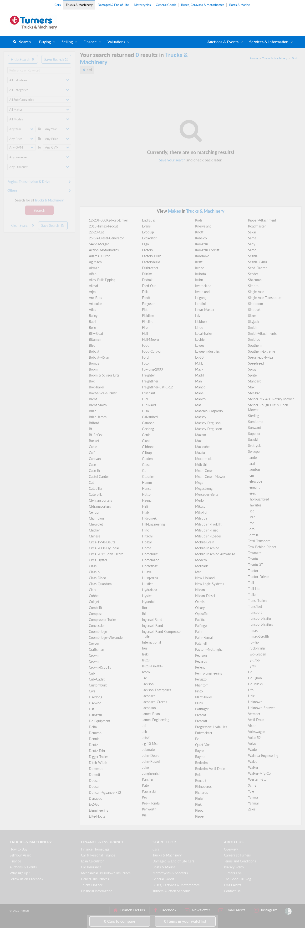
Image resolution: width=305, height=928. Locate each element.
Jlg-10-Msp (150, 744)
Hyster (147, 596)
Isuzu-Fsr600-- (152, 666)
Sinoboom (255, 304)
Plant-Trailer (203, 697)
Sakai (252, 232)
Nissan (200, 590)
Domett (94, 775)
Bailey (93, 316)
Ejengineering (98, 810)
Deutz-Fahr (97, 751)
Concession (97, 626)
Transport (255, 612)
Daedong (95, 697)
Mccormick (203, 459)
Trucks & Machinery (79, 5)
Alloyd (93, 286)
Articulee (95, 304)
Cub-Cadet (97, 679)
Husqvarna (150, 578)
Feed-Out (149, 286)
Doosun (95, 786)
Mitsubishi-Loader (208, 536)
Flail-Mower (150, 339)
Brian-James (98, 417)
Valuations (116, 41)
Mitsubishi (202, 518)
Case (92, 465)
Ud (250, 672)
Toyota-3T (255, 565)
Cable (93, 447)
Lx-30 (199, 357)
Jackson (148, 684)
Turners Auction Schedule (171, 891)
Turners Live (233, 873)
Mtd (198, 572)
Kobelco (201, 238)
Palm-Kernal (204, 637)
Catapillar (95, 488)
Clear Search (23, 225)
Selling (67, 41)
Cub (92, 673)
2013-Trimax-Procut (103, 226)
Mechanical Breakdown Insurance (106, 873)
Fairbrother (150, 268)
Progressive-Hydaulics (211, 727)
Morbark (201, 566)
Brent (93, 399)
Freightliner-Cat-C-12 (157, 387)
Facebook (164, 910)
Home (254, 58)
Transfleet (255, 606)
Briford (94, 423)
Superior (254, 434)
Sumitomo (255, 422)
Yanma (253, 797)
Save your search (172, 160)
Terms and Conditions (240, 861)
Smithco (254, 339)
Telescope (255, 481)
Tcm (251, 475)
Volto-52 (254, 738)
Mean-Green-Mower (210, 476)
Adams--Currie (99, 256)
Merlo (199, 500)
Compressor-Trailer (102, 620)
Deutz (93, 745)
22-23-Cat (96, 232)
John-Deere (150, 755)
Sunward (254, 428)
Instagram (265, 910)
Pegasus (201, 661)
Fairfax (147, 274)
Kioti (198, 220)
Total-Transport (259, 541)
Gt (144, 471)
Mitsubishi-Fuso (206, 530)
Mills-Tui (201, 512)
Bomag (94, 363)
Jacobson (149, 708)
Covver (94, 643)
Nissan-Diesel (205, 596)
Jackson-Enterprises (156, 690)
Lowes (199, 345)
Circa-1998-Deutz (102, 542)
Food (145, 345)
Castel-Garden (99, 476)
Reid (198, 775)
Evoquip (148, 232)
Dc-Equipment (99, 721)
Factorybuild (151, 262)
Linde (199, 327)
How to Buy (18, 849)
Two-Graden (257, 654)
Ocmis (199, 602)
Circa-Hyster (98, 560)
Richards (201, 792)
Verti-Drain (256, 720)
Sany (251, 244)
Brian (93, 411)
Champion (96, 518)
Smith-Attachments (262, 333)
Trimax (253, 630)
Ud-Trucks (255, 684)
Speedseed (256, 363)
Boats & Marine (239, 5)
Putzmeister (203, 733)
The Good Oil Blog (237, 879)
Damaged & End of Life (113, 5)
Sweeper (254, 451)
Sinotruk (254, 310)
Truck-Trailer (256, 648)
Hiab (145, 512)
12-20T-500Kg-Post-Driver (108, 220)
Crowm (94, 655)
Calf (92, 453)
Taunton (254, 469)
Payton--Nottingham (210, 649)
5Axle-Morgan (99, 244)
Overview (231, 849)
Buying (45, 41)
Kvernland (202, 292)
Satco (252, 250)
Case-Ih (94, 471)
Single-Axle (256, 292)
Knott (199, 232)
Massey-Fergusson (208, 429)
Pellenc (200, 667)
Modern (201, 560)
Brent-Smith (98, 405)
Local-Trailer (203, 333)
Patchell (201, 643)
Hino (145, 530)
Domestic (96, 769)
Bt (90, 429)
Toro (251, 529)
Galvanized (150, 417)
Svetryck (254, 445)
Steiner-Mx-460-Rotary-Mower (271, 399)
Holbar (147, 542)
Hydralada (149, 590)
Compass (95, 614)
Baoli (92, 322)
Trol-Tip (253, 642)
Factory (147, 250)
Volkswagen (256, 732)
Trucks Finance (92, 885)
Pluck (199, 703)
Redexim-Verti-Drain (210, 769)
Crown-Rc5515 (100, 667)
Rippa (199, 810)
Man (198, 381)
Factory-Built (151, 256)
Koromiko (202, 256)
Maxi (198, 441)
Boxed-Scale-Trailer (103, 393)
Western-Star (258, 779)
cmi (89, 70)
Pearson (201, 655)
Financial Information (96, 891)
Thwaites (254, 505)
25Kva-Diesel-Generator (106, 238)
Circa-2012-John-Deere (106, 554)
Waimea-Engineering (263, 755)
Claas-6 (94, 572)
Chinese (94, 536)
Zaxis (251, 809)
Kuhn (199, 280)
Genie (146, 435)
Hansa (146, 488)
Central (94, 512)
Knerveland (203, 226)
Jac (144, 678)
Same (252, 238)
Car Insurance (91, 867)
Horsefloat (150, 566)
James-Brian (151, 714)
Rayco (199, 751)
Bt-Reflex (95, 435)
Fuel (145, 399)
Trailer (252, 595)
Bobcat (94, 351)
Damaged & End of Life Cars (173, 861)
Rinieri (199, 798)
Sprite (252, 375)
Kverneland (203, 286)
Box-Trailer (96, 387)
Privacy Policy (234, 867)
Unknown (255, 702)
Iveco (146, 672)
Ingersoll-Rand (152, 626)
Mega (199, 482)
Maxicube (202, 447)
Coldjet (94, 602)
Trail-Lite (254, 589)
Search (25, 41)
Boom (93, 369)
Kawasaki (149, 791)
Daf (91, 709)
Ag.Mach (95, 262)
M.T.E (199, 363)
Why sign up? (20, 873)
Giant (146, 441)
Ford (145, 357)
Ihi (144, 614)
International (151, 642)
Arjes (92, 292)
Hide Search (23, 59)
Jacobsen (149, 696)
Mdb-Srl (201, 465)
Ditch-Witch (98, 763)
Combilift (95, 608)
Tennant (254, 487)
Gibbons (148, 447)
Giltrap (147, 453)
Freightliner (150, 381)
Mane (199, 393)
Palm (198, 631)
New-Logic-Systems (209, 584)
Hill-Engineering (153, 524)
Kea (144, 797)
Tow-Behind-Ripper (262, 547)
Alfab (93, 274)
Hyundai (148, 602)
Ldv (197, 316)
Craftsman (96, 649)
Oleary (200, 608)
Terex (252, 493)
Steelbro (254, 393)
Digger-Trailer (98, 757)
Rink (198, 804)
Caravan (95, 459)
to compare (119, 921)
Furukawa (149, 405)
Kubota (200, 274)
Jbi (144, 726)
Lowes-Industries (207, 351)
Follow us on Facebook (26, 879)
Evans (146, 226)
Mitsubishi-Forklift (208, 524)
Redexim (201, 763)
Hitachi (147, 536)
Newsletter (197, 910)
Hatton (147, 494)
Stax (251, 387)
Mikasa (200, 506)
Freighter (148, 375)
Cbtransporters (100, 506)
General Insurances (95, 879)
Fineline (147, 322)
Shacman (255, 280)
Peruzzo (201, 679)
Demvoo (95, 733)
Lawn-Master (204, 310)
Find (294, 58)
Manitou (201, 399)
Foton (146, 363)
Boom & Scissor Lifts (104, 375)
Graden (147, 459)
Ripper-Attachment (262, 220)
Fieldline (148, 316)
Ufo (251, 690)
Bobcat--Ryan (99, 357)
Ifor (144, 608)
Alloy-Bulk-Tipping (102, 280)
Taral (251, 463)
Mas (198, 405)
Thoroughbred (258, 499)
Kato (145, 785)
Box (92, 381)
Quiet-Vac (202, 745)
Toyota (253, 559)
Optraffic (201, 614)
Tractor (253, 571)
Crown (94, 661)
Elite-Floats (97, 816)
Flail (145, 333)
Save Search (56, 59)
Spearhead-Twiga (260, 357)
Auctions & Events (23, 867)
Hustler (147, 584)
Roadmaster (257, 226)
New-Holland (205, 578)
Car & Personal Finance (98, 855)
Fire (144, 327)
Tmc (251, 523)
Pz (196, 739)
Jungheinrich (151, 773)
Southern (255, 345)
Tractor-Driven (258, 577)
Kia (144, 815)
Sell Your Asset (20, 855)
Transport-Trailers (260, 624)
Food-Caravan (152, 351)
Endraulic (149, 220)
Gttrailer (148, 476)
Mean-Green (204, 471)
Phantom (201, 685)
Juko (145, 767)
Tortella (253, 535)
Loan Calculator (92, 861)
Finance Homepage (95, 849)
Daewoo (95, 703)
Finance (90, 41)
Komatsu (201, 244)
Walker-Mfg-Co (259, 773)
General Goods (166, 5)
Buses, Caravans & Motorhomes (202, 5)
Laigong (200, 298)
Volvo (252, 744)
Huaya (147, 572)
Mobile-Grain (204, 542)
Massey (200, 417)
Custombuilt (98, 685)
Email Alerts (232, 885)
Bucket (94, 441)
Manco (200, 387)
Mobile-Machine (207, 548)
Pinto (199, 691)
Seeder (253, 274)
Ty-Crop (254, 660)
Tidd (251, 511)
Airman (94, 268)
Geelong (148, 429)
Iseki (145, 654)
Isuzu (146, 660)
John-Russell (151, 761)
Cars (58, 5)
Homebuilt (150, 554)
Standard (254, 381)
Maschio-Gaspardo (209, 411)
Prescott (201, 721)
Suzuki (253, 440)
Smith (252, 327)
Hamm (147, 482)
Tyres (252, 666)
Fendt (146, 298)
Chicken (95, 530)
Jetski (146, 738)
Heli (145, 506)
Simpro (253, 286)
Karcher (147, 779)
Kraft (199, 262)
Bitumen (95, 339)
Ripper (200, 816)
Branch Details (129, 910)
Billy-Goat (96, 333)
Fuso (145, 411)
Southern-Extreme (261, 351)
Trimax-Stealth (258, 636)
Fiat (144, 310)
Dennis (94, 739)
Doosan (94, 780)
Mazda (200, 453)
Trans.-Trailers (257, 600)
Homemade (150, 560)
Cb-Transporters (100, 500)
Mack (199, 369)
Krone (199, 268)
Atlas (92, 310)
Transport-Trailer (259, 618)
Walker (253, 767)
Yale (251, 791)
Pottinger (201, 709)
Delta (93, 727)
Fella (145, 292)
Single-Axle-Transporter (265, 298)
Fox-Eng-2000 (152, 369)
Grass (146, 465)
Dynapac (95, 798)
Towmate (254, 553)
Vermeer (254, 714)
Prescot (200, 715)
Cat (91, 482)
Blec (92, 345)
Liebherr (201, 322)
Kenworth (149, 809)
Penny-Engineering (208, 673)
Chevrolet (96, 524)
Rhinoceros (203, 786)
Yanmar (253, 803)
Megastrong (204, 488)
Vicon (252, 726)
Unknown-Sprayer (261, 708)
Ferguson (148, 304)
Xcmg (252, 785)
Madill (199, 375)
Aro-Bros (95, 298)
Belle (92, 327)
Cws (92, 691)
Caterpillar (96, 494)
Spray (252, 369)
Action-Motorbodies (104, 250)
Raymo (200, 757)
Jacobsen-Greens (154, 702)
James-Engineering (155, 720)
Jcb (144, 732)
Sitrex (252, 316)
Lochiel (200, 339)
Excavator (149, 238)
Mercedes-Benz (206, 494)
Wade (252, 750)
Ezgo (145, 244)
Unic (251, 696)
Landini (200, 304)
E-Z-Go (94, 804)
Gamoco (148, 423)
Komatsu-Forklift (207, 250)
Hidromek (149, 518)
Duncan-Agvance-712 (105, 792)
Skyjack (253, 322)
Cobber (94, 596)
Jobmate (148, 750)
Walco (252, 761)
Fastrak (147, 280)
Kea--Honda (151, 803)
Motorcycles (142, 5)
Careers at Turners (237, 855)
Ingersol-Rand (152, 620)
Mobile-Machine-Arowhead (215, 554)
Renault (200, 780)
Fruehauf (148, 393)
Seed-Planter (257, 268)
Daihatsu (95, 715)
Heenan (147, 500)
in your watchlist (185, 921)
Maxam (200, 435)
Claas (93, 566)
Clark (92, 590)
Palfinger (201, 626)
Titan (251, 517)
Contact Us (232, 891)
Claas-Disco (97, 578)
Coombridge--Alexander (106, 637)
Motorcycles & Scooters (170, 873)
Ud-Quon (255, 678)
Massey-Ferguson (208, 423)
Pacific (200, 620)
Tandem (253, 457)
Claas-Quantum (100, 584)
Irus (144, 648)
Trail (251, 583)
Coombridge (98, 631)
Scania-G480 (257, 262)
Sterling (253, 416)
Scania (253, 256)
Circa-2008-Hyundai (104, 548)
